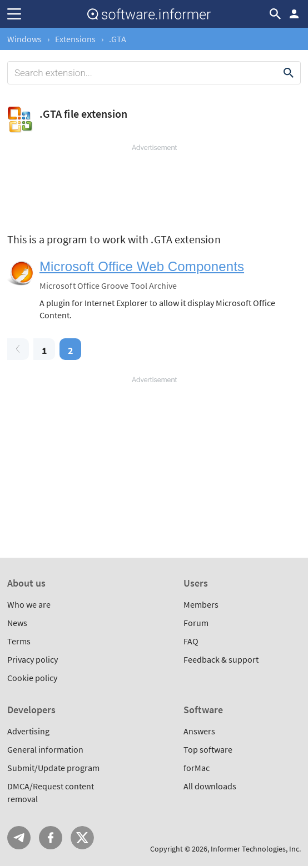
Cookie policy (32, 677)
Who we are (29, 604)
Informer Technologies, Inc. (256, 849)
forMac (196, 767)
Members (200, 604)
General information (45, 749)
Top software (207, 749)
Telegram (19, 837)
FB (50, 837)
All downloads (209, 786)
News (17, 622)
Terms (19, 641)
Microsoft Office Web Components (141, 266)
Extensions (75, 38)
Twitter (82, 837)
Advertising (28, 731)
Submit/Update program (53, 767)
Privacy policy (32, 659)
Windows (24, 38)
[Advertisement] (154, 186)
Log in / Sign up (294, 14)
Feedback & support (221, 659)
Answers (199, 731)
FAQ (190, 641)
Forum (195, 622)
